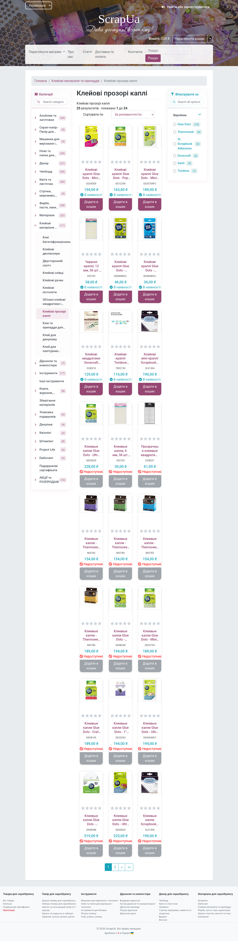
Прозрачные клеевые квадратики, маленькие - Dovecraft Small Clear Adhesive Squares (150, 451)
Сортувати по (93, 114)
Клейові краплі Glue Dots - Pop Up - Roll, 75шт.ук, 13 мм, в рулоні (120, 174)
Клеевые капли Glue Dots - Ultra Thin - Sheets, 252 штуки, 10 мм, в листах (149, 728)
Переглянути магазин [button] (45, 52)
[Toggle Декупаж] (35, 424)
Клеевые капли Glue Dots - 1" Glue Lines (120, 728)
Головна (41, 81)
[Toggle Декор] (35, 163)
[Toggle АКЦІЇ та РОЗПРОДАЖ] (35, 479)
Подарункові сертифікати (16, 907)
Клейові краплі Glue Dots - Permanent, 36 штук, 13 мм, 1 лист (149, 266)
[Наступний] (121, 867)
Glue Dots (184, 124)
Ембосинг (203, 904)
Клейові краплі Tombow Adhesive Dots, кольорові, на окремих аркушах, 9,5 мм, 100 (120, 358)
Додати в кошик (91, 204)
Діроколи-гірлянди (129, 907)
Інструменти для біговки (93, 910)
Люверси (164, 907)
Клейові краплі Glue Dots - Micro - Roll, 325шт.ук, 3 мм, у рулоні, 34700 (91, 174)
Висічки (163, 920)
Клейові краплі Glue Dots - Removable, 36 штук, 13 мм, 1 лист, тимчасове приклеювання (120, 266)
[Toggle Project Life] (35, 449)
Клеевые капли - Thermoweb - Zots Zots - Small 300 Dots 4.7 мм (91, 543)
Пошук (153, 58)
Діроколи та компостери (135, 893)
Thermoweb (186, 132)
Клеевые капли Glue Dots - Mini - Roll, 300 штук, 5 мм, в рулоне (149, 635)
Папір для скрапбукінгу (56, 893)
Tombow (184, 171)
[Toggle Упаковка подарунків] (35, 414)
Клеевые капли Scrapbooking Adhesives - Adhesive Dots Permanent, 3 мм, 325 (150, 820)
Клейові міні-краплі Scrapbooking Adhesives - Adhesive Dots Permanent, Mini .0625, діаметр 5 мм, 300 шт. (150, 358)
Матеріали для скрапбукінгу (215, 893)
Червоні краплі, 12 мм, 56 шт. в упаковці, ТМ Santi (91, 266)
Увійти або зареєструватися (185, 7)
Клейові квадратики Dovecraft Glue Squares (91, 358)
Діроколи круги (128, 913)
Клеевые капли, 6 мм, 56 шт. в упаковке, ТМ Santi (120, 451)
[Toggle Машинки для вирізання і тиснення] (35, 141)
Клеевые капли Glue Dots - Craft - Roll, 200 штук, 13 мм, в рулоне (91, 728)
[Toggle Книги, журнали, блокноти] (35, 390)
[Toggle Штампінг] (35, 441)
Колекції (7, 904)
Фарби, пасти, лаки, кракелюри (214, 910)
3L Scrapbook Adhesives (185, 143)
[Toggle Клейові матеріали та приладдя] (35, 225)
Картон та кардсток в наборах (57, 913)
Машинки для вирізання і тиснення (99, 900)
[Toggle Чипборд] (35, 171)
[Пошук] (168, 50)
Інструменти (88, 893)
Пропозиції (9, 910)
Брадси (163, 916)
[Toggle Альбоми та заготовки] (35, 117)
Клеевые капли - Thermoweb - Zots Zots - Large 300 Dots (149, 543)
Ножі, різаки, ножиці (91, 916)
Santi (181, 163)
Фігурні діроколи (128, 910)
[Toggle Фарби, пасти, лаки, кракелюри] (35, 205)
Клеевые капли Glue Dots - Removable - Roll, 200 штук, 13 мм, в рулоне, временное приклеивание (120, 635)
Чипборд (163, 900)
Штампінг (203, 900)
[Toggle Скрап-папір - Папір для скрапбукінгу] (35, 129)
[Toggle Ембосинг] (35, 458)
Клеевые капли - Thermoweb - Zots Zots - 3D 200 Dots (91, 635)
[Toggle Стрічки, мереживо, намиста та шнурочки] (35, 193)
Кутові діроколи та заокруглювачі (137, 904)
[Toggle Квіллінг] (35, 433)
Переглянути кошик (190, 39)
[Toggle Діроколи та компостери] (35, 363)
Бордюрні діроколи (130, 900)
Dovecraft (184, 155)
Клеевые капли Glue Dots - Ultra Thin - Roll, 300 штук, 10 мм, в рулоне (91, 451)
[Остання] (129, 867)
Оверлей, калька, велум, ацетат (58, 916)
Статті (87, 52)
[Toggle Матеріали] (35, 215)
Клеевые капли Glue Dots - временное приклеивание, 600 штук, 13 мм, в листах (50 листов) (91, 820)
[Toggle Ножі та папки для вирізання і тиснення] (35, 153)
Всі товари (8, 900)
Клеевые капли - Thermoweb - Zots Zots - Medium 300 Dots (120, 543)
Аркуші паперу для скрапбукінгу (58, 900)
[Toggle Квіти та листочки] (35, 181)
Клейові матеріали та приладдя (75, 81)
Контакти (135, 52)
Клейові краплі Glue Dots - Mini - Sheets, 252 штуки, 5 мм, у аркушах (149, 174)
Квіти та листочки (168, 904)
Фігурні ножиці (88, 913)
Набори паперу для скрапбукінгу (59, 904)
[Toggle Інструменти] (35, 373)
